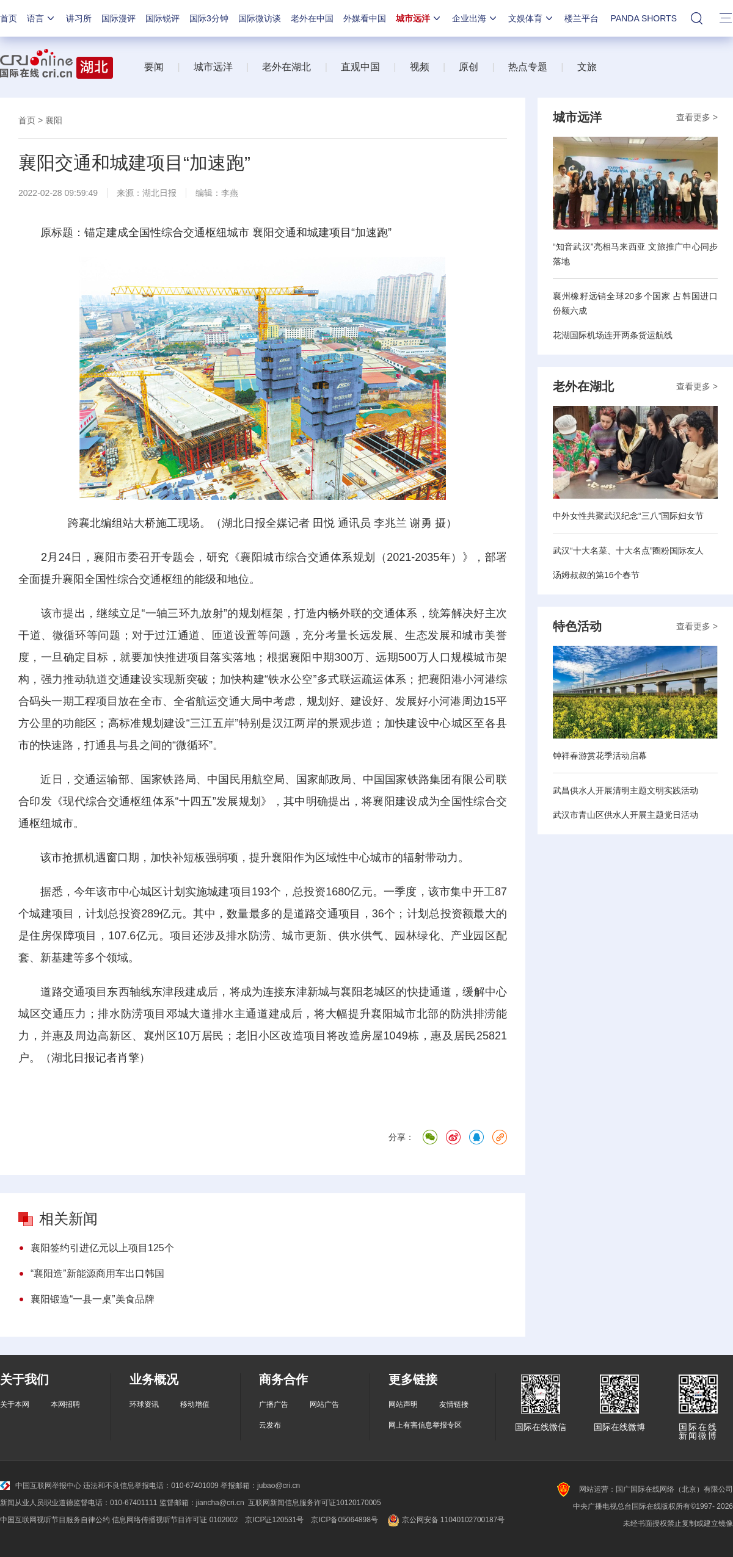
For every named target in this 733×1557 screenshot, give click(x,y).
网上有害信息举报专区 (425, 1425)
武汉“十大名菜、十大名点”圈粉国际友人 (628, 550)
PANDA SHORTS (644, 18)
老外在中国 (312, 18)
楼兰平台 (581, 18)
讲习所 (79, 18)
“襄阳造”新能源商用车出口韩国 (97, 1273)
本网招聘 (65, 1404)
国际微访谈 (259, 18)
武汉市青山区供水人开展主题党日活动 (625, 815)
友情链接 (454, 1404)
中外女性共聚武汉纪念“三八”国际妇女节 (628, 516)
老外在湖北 (286, 67)
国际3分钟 (208, 18)
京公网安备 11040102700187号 (445, 1519)
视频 (419, 67)
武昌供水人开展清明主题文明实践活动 (625, 790)
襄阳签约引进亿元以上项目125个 (102, 1248)
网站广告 (324, 1404)
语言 (41, 18)
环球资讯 (144, 1404)
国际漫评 (118, 18)
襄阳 (53, 120)
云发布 (270, 1425)
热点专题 (527, 67)
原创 (468, 67)
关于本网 (14, 1404)
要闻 (154, 67)
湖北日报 (159, 193)
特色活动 (577, 626)
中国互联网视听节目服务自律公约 (55, 1519)
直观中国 (360, 67)
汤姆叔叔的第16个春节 (596, 575)
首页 (8, 18)
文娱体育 (531, 18)
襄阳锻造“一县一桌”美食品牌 (93, 1299)
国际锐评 (162, 18)
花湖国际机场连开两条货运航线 (613, 335)
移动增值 (195, 1404)
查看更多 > (697, 117)
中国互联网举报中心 (40, 1485)
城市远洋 (419, 18)
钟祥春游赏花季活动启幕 (600, 755)
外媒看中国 (364, 18)
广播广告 (273, 1404)
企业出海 (475, 18)
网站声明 (403, 1404)
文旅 (587, 67)
